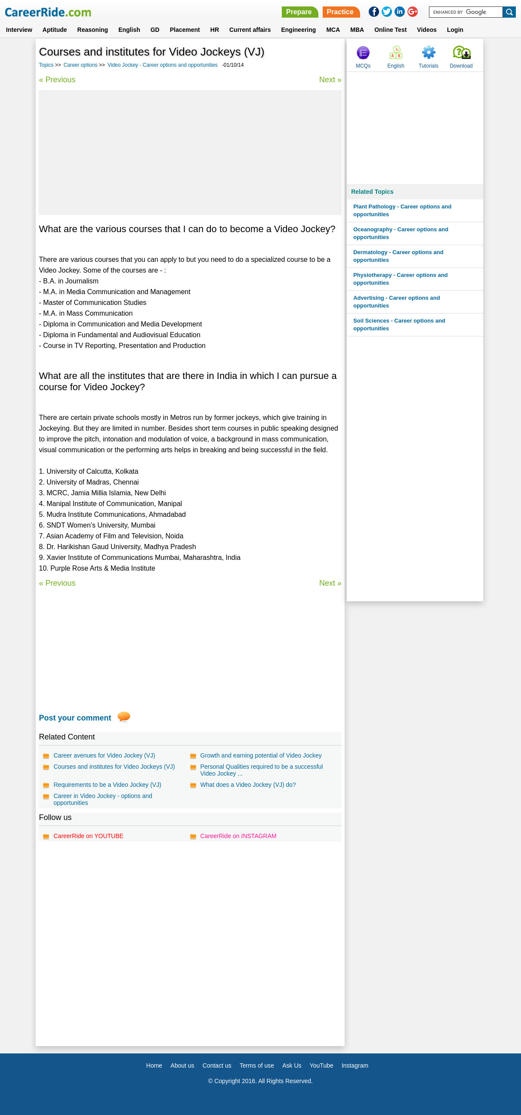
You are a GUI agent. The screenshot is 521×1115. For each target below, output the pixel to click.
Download (461, 66)
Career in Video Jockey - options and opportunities (102, 799)
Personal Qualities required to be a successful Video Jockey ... (261, 770)
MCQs (363, 66)
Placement (185, 29)
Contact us (217, 1065)
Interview (19, 29)
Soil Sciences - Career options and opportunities (399, 324)
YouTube (321, 1065)
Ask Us (291, 1065)
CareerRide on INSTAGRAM (238, 835)
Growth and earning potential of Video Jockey (261, 755)
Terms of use (257, 1065)
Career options (81, 65)
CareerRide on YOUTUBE (88, 835)
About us (182, 1065)
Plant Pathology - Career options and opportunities (402, 210)
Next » (330, 79)
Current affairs (250, 29)
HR (214, 29)
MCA (333, 29)
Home (154, 1065)
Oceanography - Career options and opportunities (400, 233)
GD (155, 29)
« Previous (57, 79)
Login (455, 29)
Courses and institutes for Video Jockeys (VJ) (114, 766)
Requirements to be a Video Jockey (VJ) (107, 784)
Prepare (299, 12)
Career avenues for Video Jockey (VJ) (104, 755)
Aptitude (55, 29)
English (129, 29)
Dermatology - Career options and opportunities (398, 256)
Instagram (355, 1065)
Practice (340, 12)
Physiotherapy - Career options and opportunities (400, 279)
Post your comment (75, 718)
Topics (46, 65)
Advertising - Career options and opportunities (396, 302)
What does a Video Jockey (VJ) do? (248, 784)
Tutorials (428, 66)
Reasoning (92, 29)
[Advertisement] (190, 152)
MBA (357, 29)
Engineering (298, 29)
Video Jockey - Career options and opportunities (163, 65)
